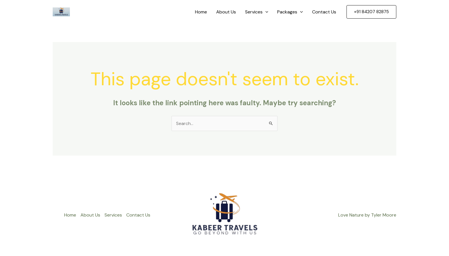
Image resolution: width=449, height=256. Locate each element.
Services (256, 12)
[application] (265, 12)
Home (201, 12)
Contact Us (324, 12)
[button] (371, 12)
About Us (226, 12)
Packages (290, 12)
